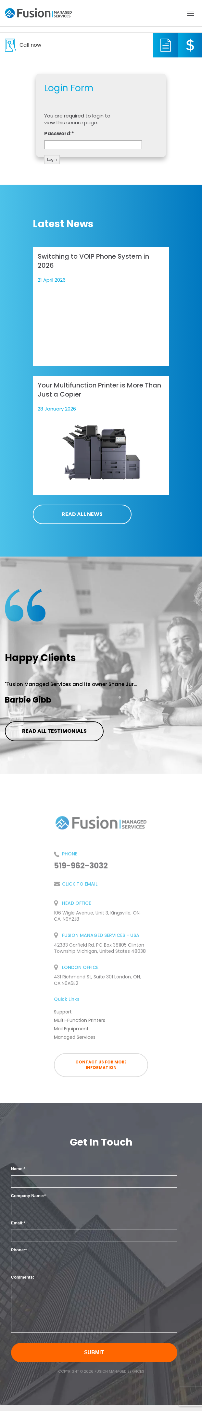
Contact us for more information (101, 1064)
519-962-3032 (30, 45)
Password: (57, 133)
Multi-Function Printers (79, 1025)
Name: (17, 1168)
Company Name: (27, 1195)
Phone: (18, 1249)
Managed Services (74, 1041)
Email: (17, 1223)
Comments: (22, 1277)
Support (63, 1016)
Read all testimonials (54, 731)
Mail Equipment (71, 1033)
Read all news (82, 514)
